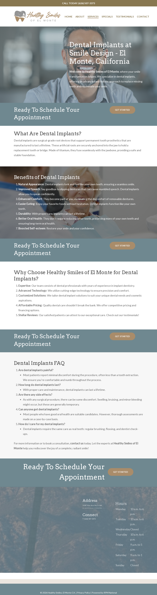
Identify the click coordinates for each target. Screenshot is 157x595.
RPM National (110, 592)
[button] (122, 110)
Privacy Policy (83, 592)
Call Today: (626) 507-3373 (78, 3)
